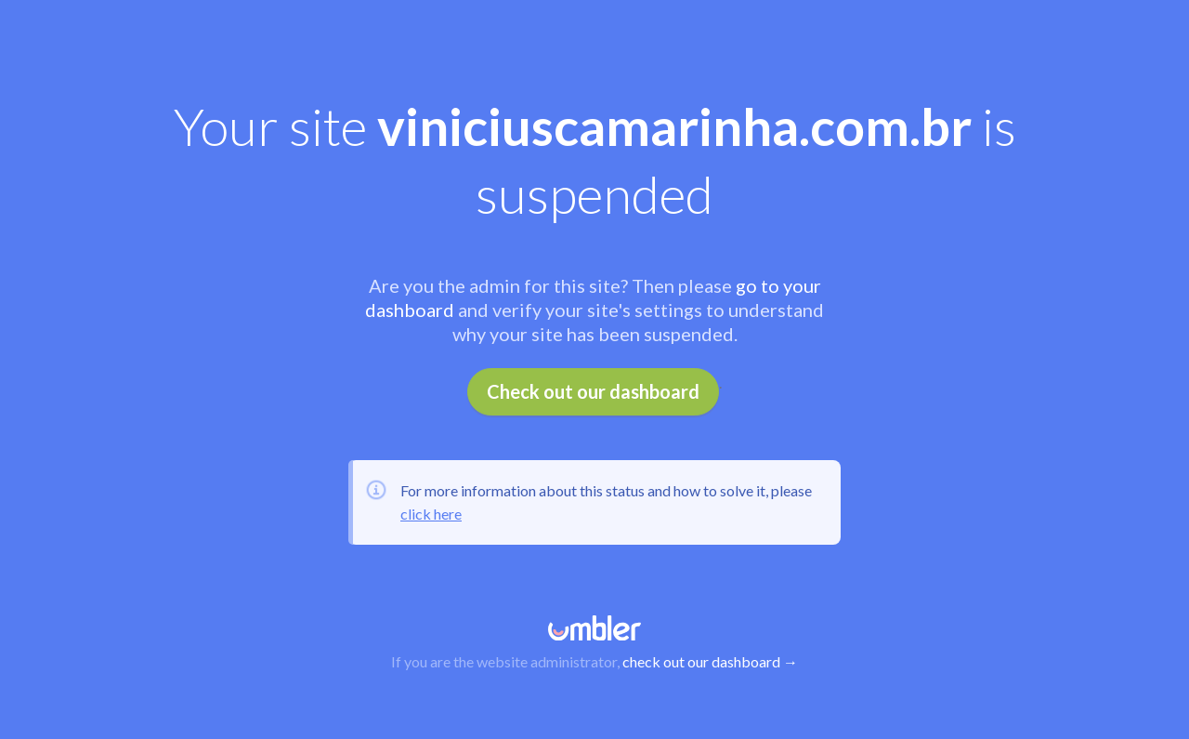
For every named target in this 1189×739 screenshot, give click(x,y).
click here (431, 513)
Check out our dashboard (593, 391)
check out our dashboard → (710, 661)
